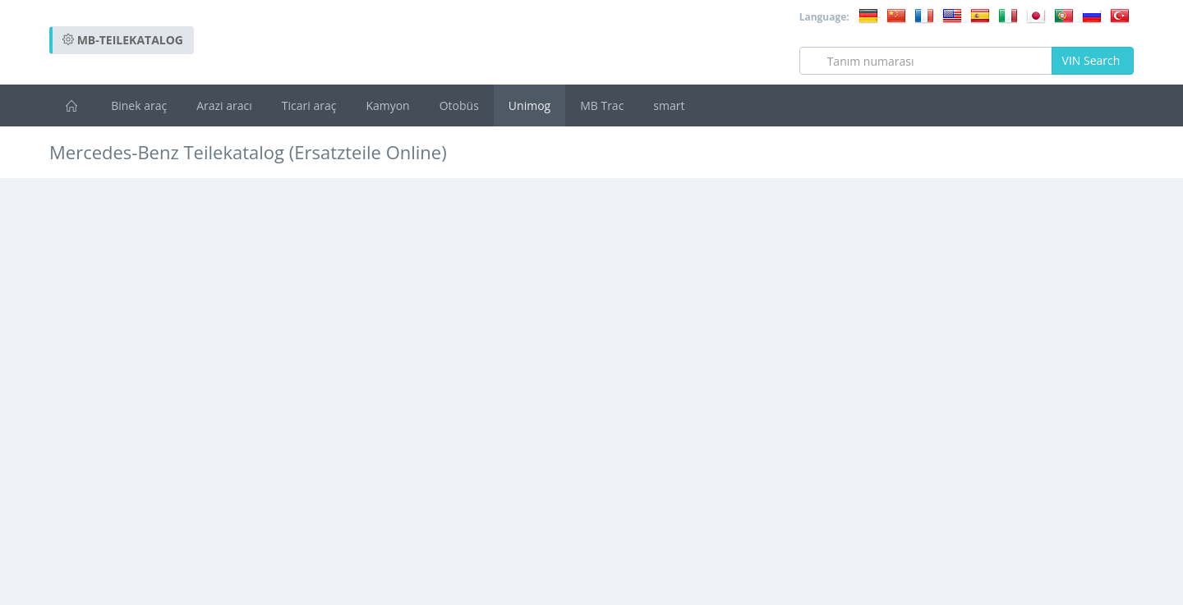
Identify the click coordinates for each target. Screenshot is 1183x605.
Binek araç (139, 105)
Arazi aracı (224, 105)
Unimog (529, 105)
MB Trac (602, 105)
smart (668, 105)
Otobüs (459, 105)
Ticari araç (309, 105)
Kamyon (387, 105)
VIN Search (1092, 60)
